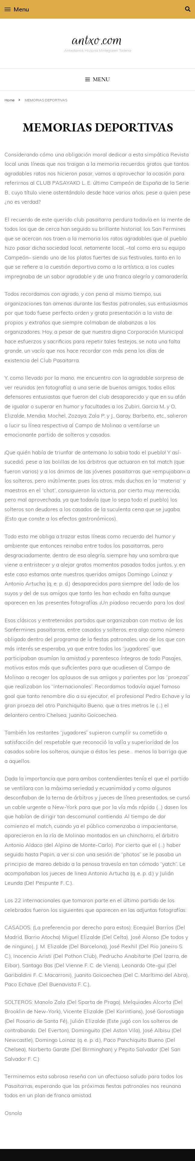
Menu (17, 9)
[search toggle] (187, 9)
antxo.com (98, 39)
